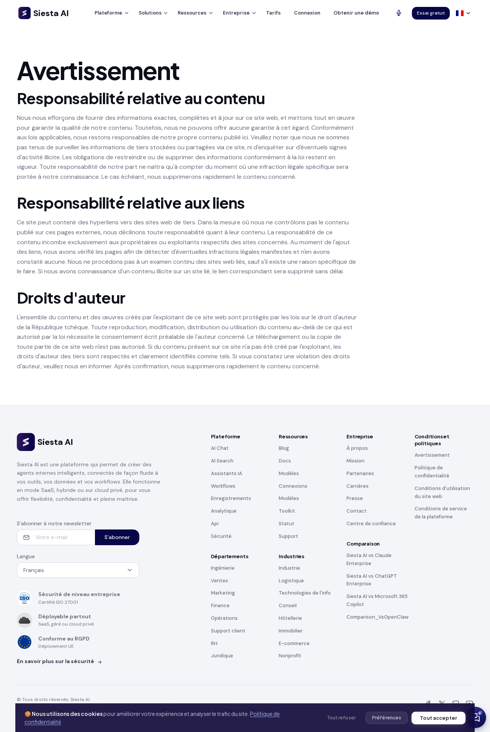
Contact (356, 511)
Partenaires (360, 473)
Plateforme (108, 13)
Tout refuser (341, 718)
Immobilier (291, 630)
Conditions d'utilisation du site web (442, 492)
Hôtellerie (290, 618)
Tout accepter (438, 718)
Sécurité (221, 536)
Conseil (288, 605)
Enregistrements (231, 498)
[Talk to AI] (399, 13)
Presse (354, 498)
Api (215, 523)
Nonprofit (290, 655)
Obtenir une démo (356, 13)
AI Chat (220, 448)
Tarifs (273, 13)
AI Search (222, 461)
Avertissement (432, 455)
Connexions (293, 486)
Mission (355, 461)
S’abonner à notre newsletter (54, 523)
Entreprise (236, 13)
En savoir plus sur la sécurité (59, 661)
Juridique (222, 655)
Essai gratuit (431, 13)
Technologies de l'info (305, 593)
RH (214, 643)
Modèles (289, 473)
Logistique (291, 580)
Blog (284, 448)
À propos (357, 448)
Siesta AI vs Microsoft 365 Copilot (377, 600)
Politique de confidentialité (432, 471)
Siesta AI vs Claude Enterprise (369, 559)
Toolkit (287, 511)
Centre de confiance (371, 523)
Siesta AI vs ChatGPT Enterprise (371, 580)
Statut (286, 523)
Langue (26, 556)
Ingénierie (223, 568)
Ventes (219, 580)
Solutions (150, 13)
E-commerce (294, 643)
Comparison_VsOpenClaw (377, 617)
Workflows (223, 486)
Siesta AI (43, 13)
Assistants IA (226, 473)
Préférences (386, 718)
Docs (285, 461)
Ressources (192, 13)
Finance (220, 605)
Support (288, 536)
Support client (228, 630)
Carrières (357, 486)
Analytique (224, 511)
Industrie (289, 568)
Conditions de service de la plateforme (441, 512)
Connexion (307, 13)
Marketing (223, 593)
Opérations (224, 618)
